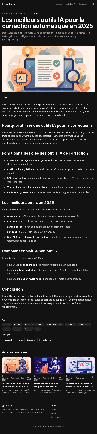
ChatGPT (17, 324)
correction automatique (34, 324)
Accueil (59, 4)
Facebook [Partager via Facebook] (8, 340)
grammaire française (54, 324)
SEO (37, 329)
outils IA (6, 329)
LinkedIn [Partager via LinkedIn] (31, 340)
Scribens (28, 329)
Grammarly (70, 324)
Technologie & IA (35, 13)
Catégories (83, 4)
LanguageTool (84, 324)
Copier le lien (45, 340)
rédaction (17, 329)
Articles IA (70, 4)
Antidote (7, 324)
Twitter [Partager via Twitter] (20, 340)
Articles (54, 413)
